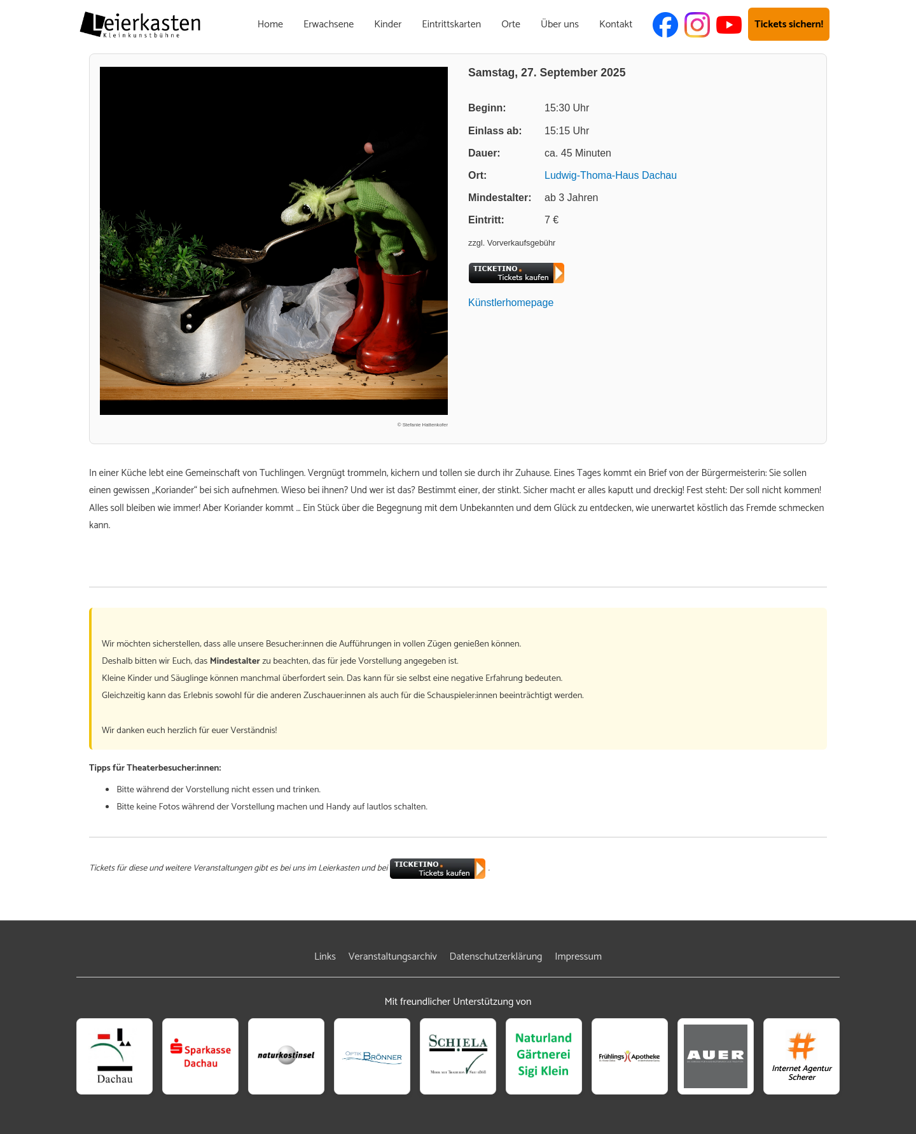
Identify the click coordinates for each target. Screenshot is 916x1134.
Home (270, 24)
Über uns (560, 24)
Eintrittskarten (451, 24)
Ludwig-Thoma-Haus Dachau (611, 175)
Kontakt (615, 24)
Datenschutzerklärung (496, 956)
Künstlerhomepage (510, 302)
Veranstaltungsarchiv (393, 956)
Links (325, 956)
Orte (510, 24)
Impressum (578, 956)
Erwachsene (328, 24)
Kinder (387, 24)
